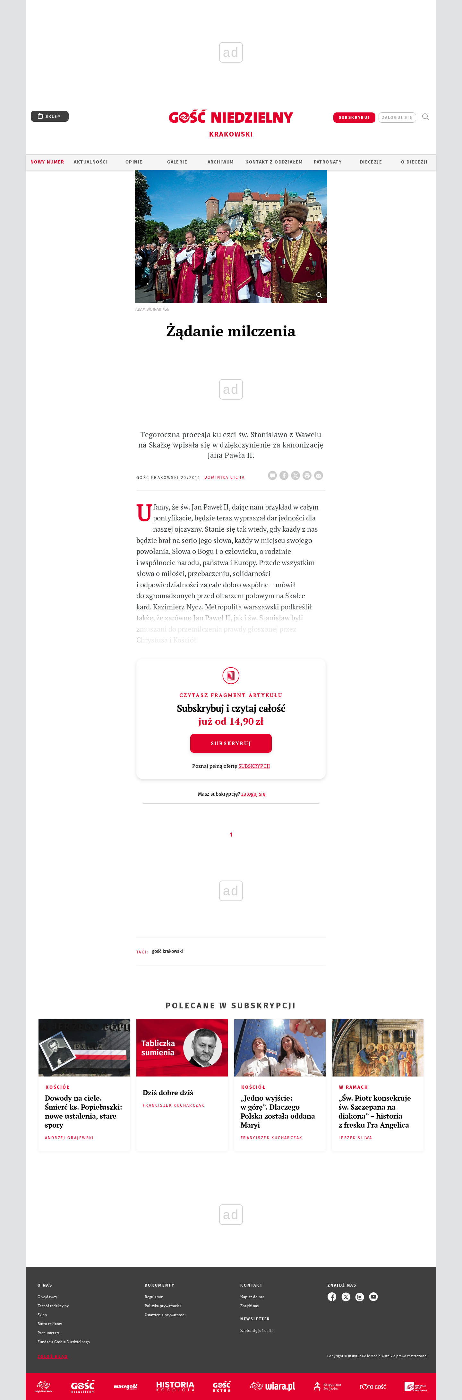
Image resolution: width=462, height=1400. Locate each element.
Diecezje (371, 162)
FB (285, 473)
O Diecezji (414, 162)
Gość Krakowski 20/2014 (168, 477)
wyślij (320, 473)
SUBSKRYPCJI (254, 765)
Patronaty (328, 162)
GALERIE (177, 162)
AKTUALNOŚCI (90, 162)
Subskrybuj (231, 743)
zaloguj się (397, 117)
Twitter (297, 473)
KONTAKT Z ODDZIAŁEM (274, 162)
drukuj (308, 473)
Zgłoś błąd (53, 1356)
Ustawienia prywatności (165, 1314)
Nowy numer (47, 162)
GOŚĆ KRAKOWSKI (167, 951)
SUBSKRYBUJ (354, 117)
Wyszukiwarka (425, 117)
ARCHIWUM (221, 162)
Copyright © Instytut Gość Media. (354, 1356)
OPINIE (133, 162)
